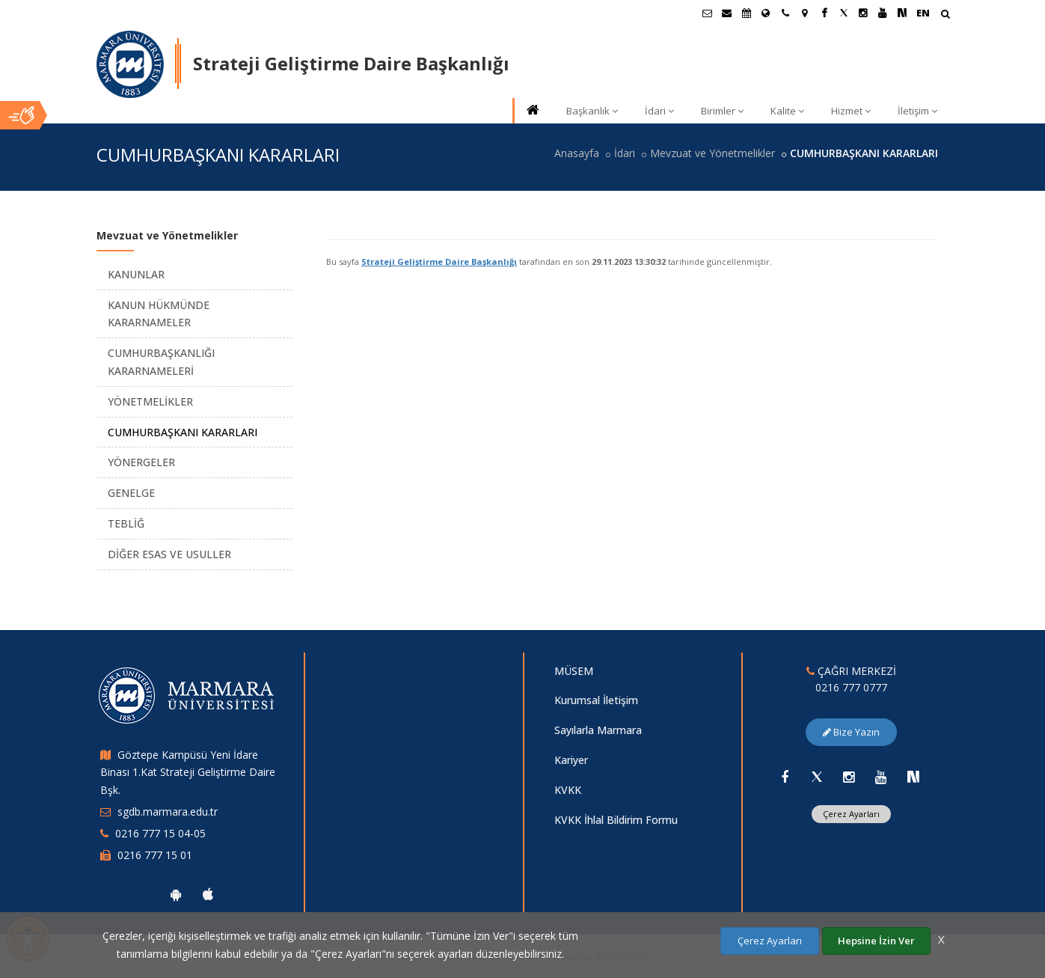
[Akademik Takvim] (746, 12)
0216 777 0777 (851, 687)
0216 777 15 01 (154, 855)
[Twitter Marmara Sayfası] (843, 12)
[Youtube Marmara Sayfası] (882, 12)
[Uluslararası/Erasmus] (766, 12)
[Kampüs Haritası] (804, 12)
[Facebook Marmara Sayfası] (824, 12)
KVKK (567, 790)
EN (923, 12)
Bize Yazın (851, 732)
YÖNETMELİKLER (150, 401)
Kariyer (571, 760)
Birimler (722, 110)
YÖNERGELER (141, 462)
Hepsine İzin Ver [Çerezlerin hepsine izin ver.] (876, 940)
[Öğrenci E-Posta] (707, 12)
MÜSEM (573, 671)
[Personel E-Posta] (727, 12)
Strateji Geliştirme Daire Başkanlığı (439, 261)
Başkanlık (592, 110)
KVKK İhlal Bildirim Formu (616, 820)
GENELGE (131, 493)
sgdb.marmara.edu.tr (167, 811)
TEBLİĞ (126, 523)
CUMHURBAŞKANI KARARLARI (182, 432)
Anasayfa (576, 153)
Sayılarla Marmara (598, 730)
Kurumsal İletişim (596, 700)
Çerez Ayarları (851, 813)
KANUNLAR (136, 274)
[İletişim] (785, 12)
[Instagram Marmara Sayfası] (863, 12)
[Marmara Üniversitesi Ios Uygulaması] (208, 894)
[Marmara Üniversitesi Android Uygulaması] (176, 894)
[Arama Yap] (945, 15)
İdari (659, 110)
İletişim (917, 110)
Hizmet (851, 110)
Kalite (787, 110)
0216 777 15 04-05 (160, 833)
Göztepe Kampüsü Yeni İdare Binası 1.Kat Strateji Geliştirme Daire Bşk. (187, 773)
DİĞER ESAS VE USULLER (169, 554)
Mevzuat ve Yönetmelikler (712, 153)
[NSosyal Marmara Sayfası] (902, 12)
